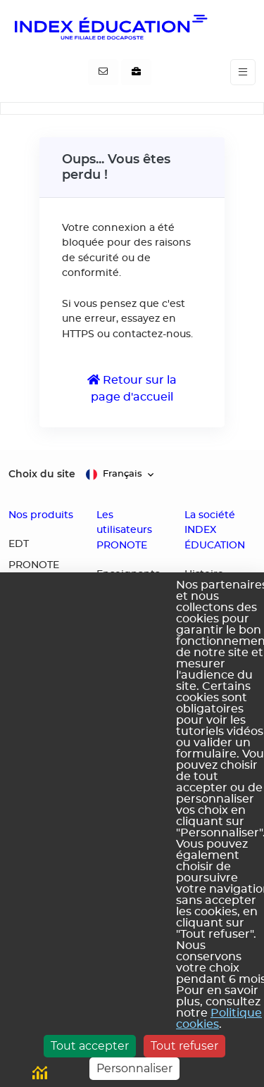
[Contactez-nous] (103, 72)
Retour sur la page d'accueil (132, 388)
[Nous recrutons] (136, 72)
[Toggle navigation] (243, 72)
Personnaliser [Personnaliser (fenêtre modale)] (134, 1068)
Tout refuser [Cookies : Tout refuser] (184, 1046)
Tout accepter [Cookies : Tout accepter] (90, 1046)
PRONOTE (33, 565)
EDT (18, 544)
